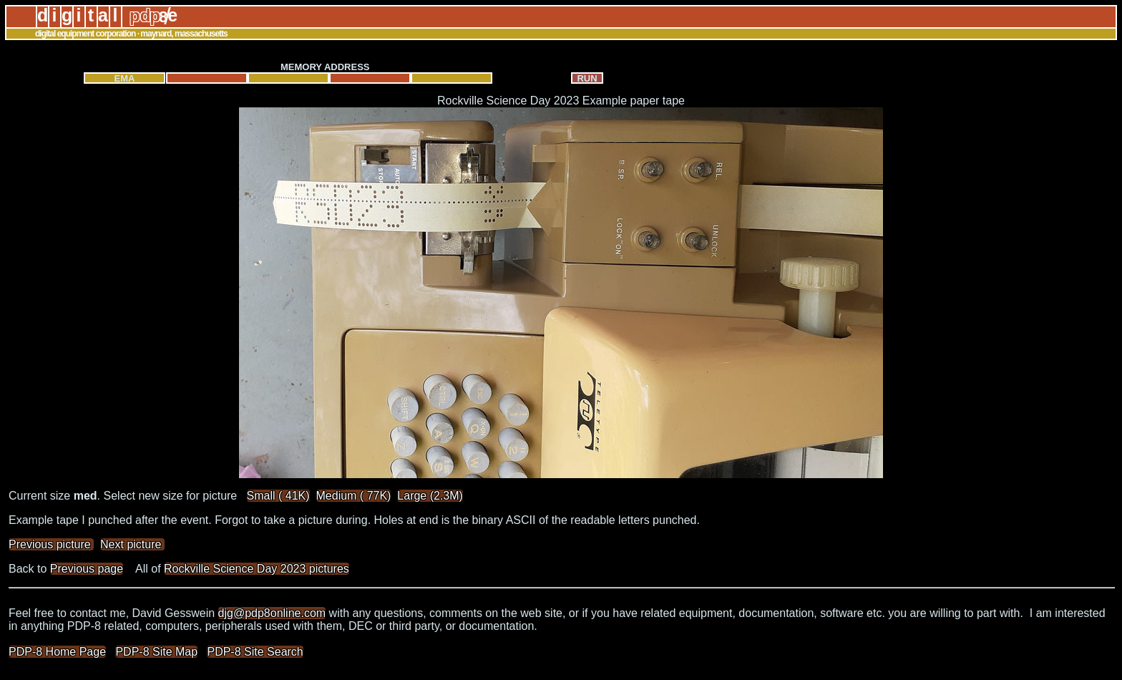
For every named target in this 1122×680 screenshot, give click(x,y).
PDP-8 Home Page (57, 652)
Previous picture (51, 544)
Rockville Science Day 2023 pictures (256, 569)
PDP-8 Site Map (156, 652)
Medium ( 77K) (353, 496)
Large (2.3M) (430, 496)
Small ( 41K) (278, 496)
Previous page (86, 569)
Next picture (132, 544)
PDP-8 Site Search (255, 652)
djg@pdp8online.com (272, 613)
